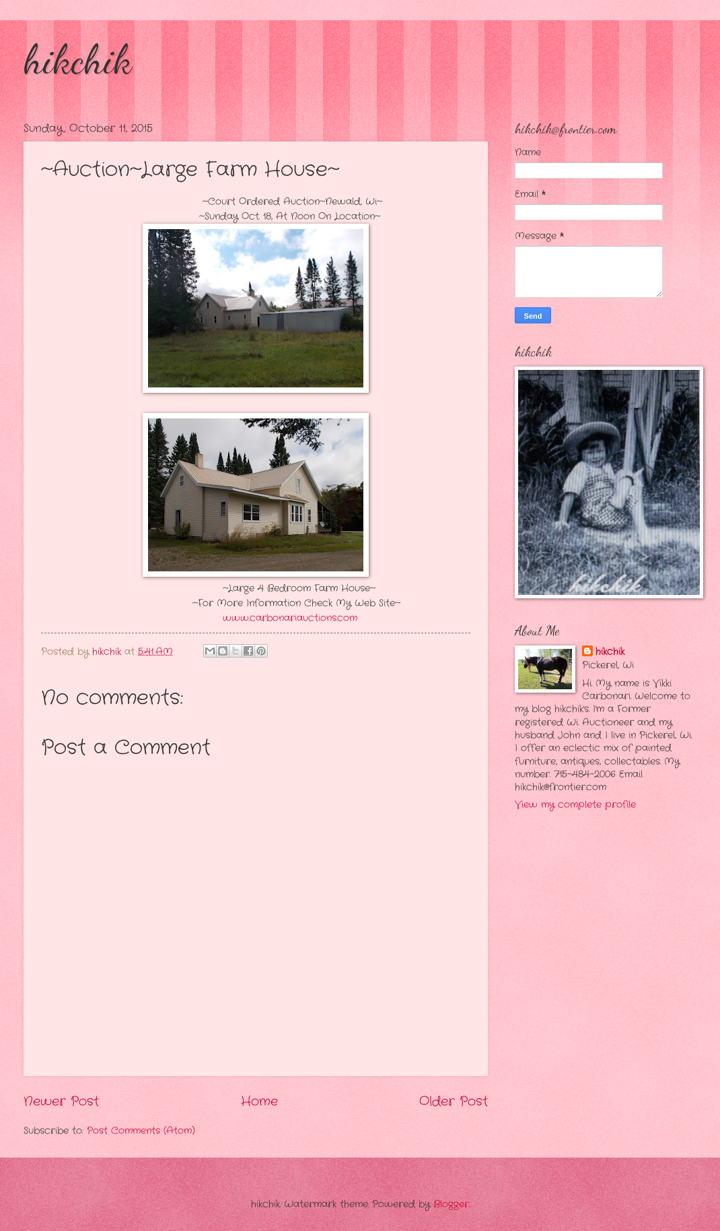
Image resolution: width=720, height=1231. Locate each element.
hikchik (78, 59)
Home (259, 1101)
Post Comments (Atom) (141, 1131)
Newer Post (61, 1101)
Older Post (453, 1101)
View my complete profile (575, 804)
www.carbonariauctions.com (290, 618)
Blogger (451, 1204)
